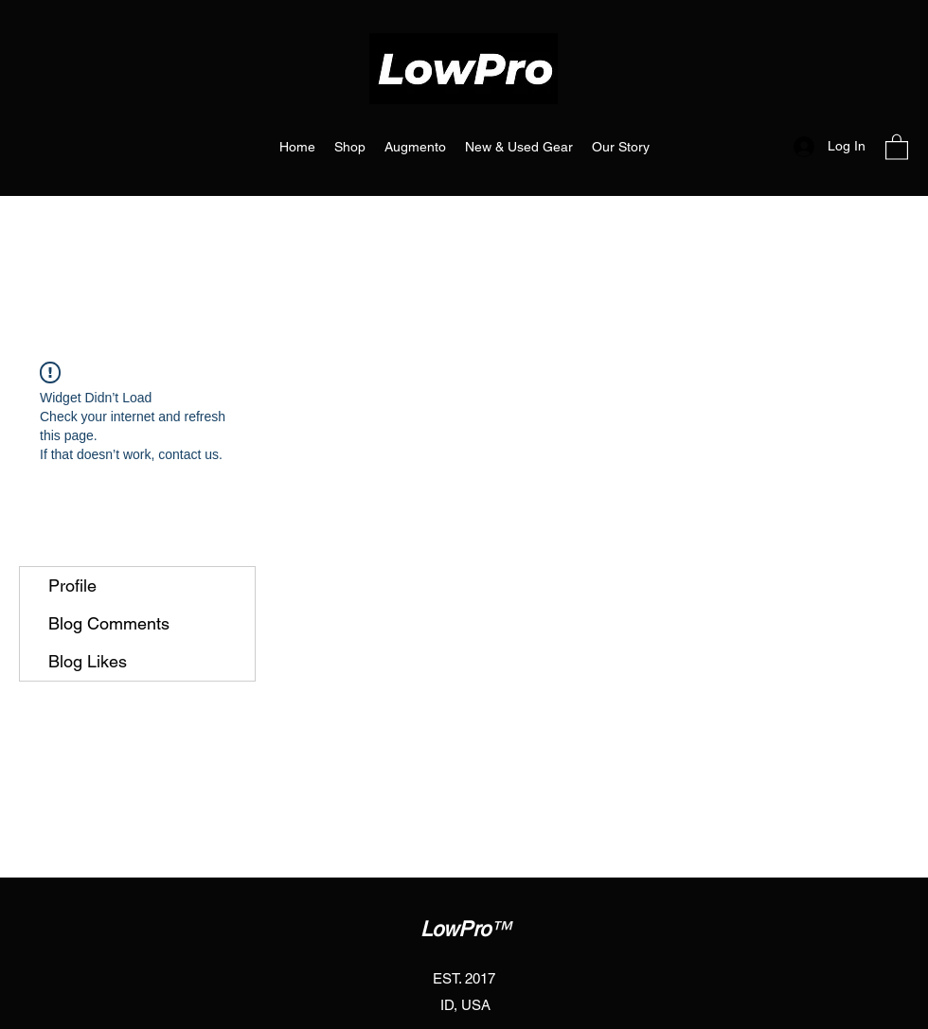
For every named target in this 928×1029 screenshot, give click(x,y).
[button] (896, 146)
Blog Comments (109, 623)
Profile (72, 585)
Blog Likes (87, 661)
